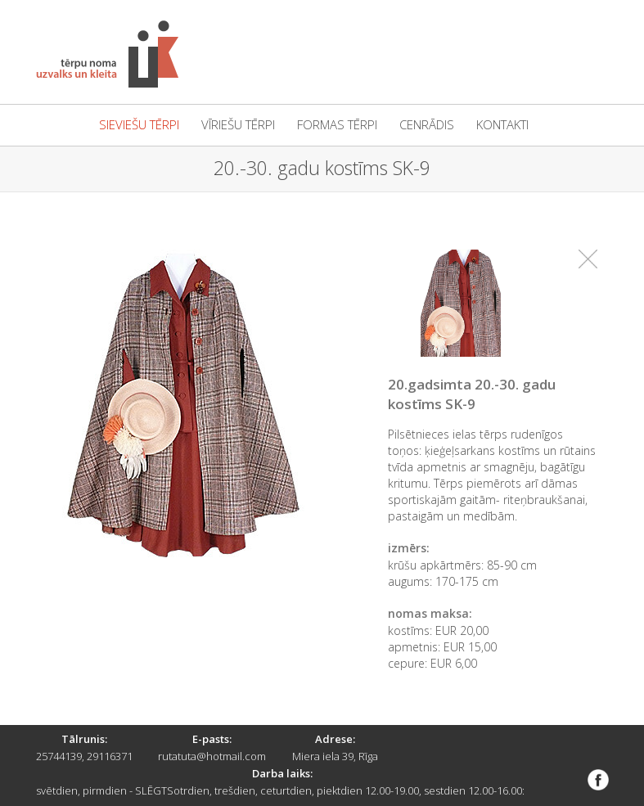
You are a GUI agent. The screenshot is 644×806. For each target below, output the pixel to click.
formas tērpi (337, 125)
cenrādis (426, 125)
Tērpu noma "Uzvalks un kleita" (107, 54)
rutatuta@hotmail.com (212, 756)
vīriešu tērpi (238, 125)
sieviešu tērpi (139, 125)
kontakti (502, 125)
